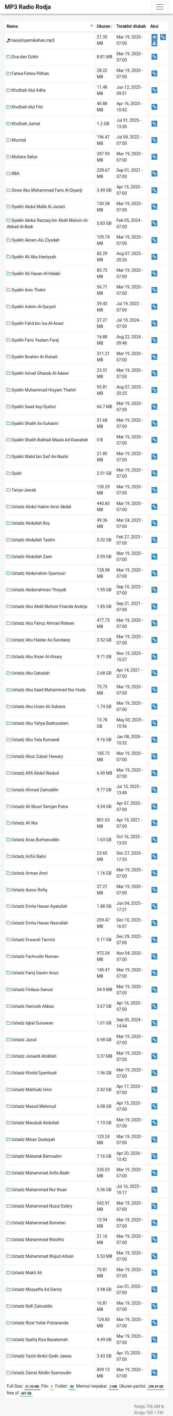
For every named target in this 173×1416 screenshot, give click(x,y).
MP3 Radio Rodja (28, 6)
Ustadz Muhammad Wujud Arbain (40, 1256)
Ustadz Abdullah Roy (28, 523)
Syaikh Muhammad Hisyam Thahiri (41, 390)
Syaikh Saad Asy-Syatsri (31, 406)
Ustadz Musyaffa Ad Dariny (34, 1289)
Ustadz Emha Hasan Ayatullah (37, 906)
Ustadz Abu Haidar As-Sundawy (38, 640)
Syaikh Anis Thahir (26, 290)
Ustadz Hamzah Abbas (30, 1006)
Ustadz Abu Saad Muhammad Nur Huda (46, 689)
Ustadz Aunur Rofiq (27, 889)
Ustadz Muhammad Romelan (36, 1222)
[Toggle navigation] (160, 7)
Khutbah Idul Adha (26, 90)
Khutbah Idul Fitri (25, 107)
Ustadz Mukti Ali (24, 1272)
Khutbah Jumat (23, 123)
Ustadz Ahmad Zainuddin (32, 789)
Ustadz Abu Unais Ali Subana (36, 706)
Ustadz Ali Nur (22, 823)
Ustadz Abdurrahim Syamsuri (36, 573)
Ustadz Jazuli (21, 1039)
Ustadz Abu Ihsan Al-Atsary (34, 656)
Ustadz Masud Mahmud (31, 1106)
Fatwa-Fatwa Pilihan (28, 73)
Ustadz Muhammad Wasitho (35, 1239)
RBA (13, 173)
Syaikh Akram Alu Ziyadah (33, 240)
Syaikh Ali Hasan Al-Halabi (33, 273)
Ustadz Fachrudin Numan (32, 956)
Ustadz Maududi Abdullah (33, 1122)
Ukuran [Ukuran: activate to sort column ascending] (103, 26)
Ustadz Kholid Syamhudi (31, 1073)
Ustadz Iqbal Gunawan (30, 1023)
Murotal (16, 140)
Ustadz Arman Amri (27, 873)
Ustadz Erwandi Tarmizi (31, 939)
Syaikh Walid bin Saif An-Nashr (37, 456)
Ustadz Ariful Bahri (26, 856)
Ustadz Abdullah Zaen (29, 556)
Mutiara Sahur (22, 156)
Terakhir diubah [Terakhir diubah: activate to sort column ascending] (131, 26)
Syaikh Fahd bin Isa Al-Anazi (35, 323)
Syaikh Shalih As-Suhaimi (32, 423)
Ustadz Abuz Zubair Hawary (35, 756)
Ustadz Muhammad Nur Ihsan (37, 1189)
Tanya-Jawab (21, 490)
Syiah (14, 473)
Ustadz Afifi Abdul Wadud (32, 773)
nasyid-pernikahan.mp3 (30, 40)
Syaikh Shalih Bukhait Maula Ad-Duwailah (47, 439)
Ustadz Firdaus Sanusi (30, 989)
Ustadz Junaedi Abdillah (31, 1056)
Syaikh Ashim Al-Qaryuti (31, 306)
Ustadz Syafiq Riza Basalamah (37, 1339)
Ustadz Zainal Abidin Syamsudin (39, 1372)
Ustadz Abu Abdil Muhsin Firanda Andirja (47, 606)
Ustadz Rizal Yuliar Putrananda (37, 1322)
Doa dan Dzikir (22, 56)
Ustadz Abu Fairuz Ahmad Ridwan (40, 623)
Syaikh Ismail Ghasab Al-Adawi (38, 373)
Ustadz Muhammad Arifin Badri (38, 1173)
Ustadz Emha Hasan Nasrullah (37, 923)
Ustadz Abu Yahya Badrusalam (37, 723)
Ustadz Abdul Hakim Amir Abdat (39, 506)
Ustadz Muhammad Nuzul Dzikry (39, 1206)
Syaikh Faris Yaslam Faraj (33, 340)
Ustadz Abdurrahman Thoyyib (36, 589)
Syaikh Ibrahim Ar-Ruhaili (32, 356)
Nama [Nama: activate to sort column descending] (12, 26)
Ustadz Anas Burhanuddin (33, 839)
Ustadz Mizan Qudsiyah (31, 1139)
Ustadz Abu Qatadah (28, 673)
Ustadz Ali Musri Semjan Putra (37, 806)
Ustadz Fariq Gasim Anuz (32, 972)
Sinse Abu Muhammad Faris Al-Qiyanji (44, 190)
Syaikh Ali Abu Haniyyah (31, 256)
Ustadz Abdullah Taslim (31, 539)
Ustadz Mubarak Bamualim (34, 1156)
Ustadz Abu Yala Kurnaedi (33, 739)
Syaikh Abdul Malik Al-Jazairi (36, 206)
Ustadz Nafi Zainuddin (29, 1306)
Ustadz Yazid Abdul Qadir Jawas (39, 1356)
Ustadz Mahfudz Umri (29, 1089)
